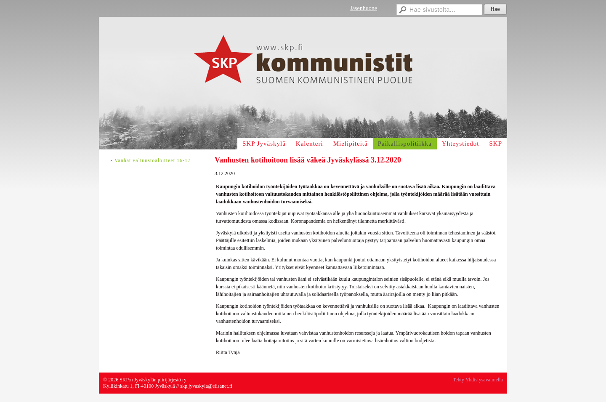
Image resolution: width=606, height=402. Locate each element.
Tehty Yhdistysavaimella (478, 380)
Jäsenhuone (363, 8)
